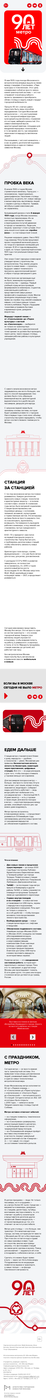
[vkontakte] (35, 697)
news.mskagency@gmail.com (28, 1376)
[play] (5, 696)
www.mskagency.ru (9, 1395)
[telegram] (29, 697)
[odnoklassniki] (40, 697)
